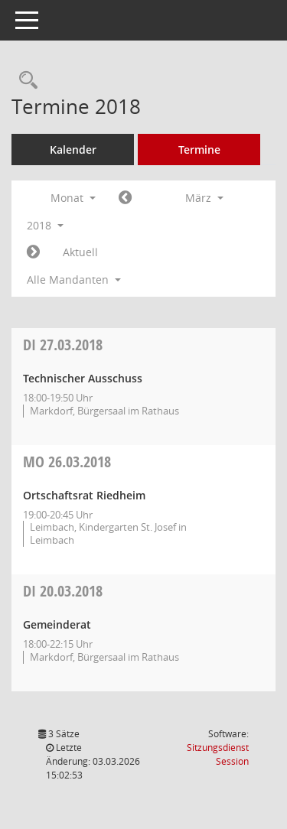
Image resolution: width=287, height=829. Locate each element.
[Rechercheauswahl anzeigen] (24, 80)
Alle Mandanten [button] (74, 279)
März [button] (204, 197)
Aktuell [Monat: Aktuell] (80, 252)
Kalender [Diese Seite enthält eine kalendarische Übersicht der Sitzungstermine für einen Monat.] (73, 149)
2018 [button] (45, 225)
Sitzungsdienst (218, 754)
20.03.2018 (63, 590)
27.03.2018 (63, 344)
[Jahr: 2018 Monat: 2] (125, 198)
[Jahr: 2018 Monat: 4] (33, 252)
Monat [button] (73, 197)
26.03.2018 (67, 461)
